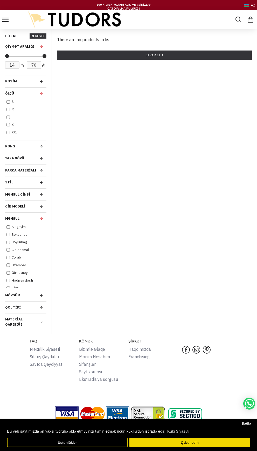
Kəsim (11, 81)
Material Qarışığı (14, 322)
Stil (9, 182)
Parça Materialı (20, 170)
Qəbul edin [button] (190, 443)
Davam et (153, 55)
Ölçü (9, 93)
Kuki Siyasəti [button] (178, 431)
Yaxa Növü (14, 158)
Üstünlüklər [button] (67, 443)
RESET (40, 36)
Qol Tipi (13, 307)
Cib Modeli (15, 206)
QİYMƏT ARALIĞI (19, 46)
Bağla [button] (246, 423)
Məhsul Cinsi (17, 194)
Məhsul (12, 218)
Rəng (10, 146)
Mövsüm (12, 295)
